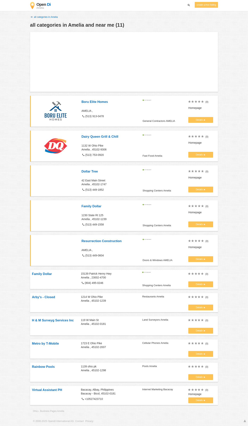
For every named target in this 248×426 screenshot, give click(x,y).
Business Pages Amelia (52, 411)
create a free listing (206, 4)
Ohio (35, 411)
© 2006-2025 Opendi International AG (53, 421)
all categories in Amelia (44, 17)
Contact (79, 421)
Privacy (89, 421)
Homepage (195, 107)
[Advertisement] (124, 62)
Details (199, 120)
